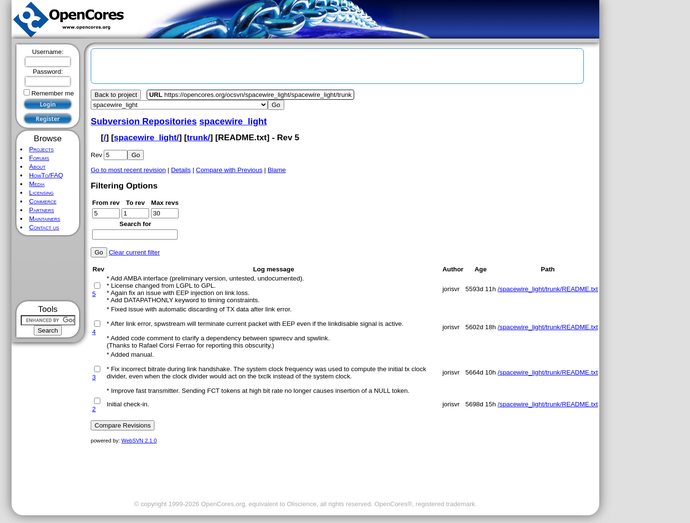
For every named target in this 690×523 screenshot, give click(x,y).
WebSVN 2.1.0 (139, 440)
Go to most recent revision (128, 170)
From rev (106, 202)
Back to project (116, 94)
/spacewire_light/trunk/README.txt (548, 289)
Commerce (42, 201)
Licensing (41, 192)
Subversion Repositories (144, 121)
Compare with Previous (229, 170)
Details (181, 170)
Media (36, 184)
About (37, 166)
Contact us (44, 227)
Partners (41, 210)
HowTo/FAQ (46, 175)
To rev (135, 202)
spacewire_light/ (146, 137)
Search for (136, 224)
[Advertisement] (48, 268)
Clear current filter (134, 252)
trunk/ (198, 137)
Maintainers (44, 218)
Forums (39, 157)
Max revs (165, 202)
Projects (41, 149)
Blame (277, 170)
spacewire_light (233, 121)
